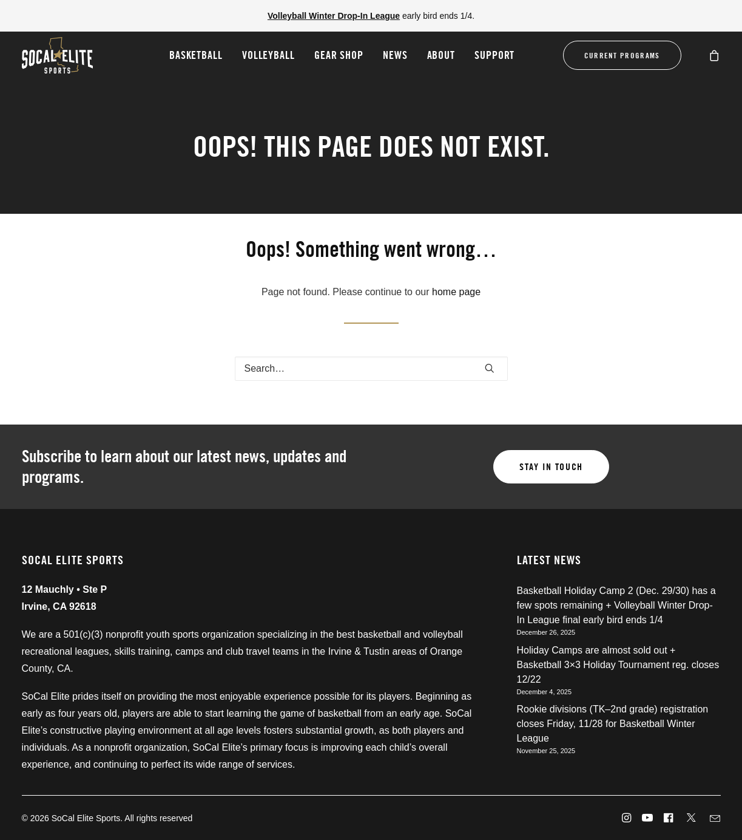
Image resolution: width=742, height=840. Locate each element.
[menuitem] (196, 55)
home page (456, 292)
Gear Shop (338, 55)
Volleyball (268, 55)
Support (494, 55)
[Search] (371, 369)
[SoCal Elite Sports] (57, 55)
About (441, 55)
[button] (489, 368)
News (395, 55)
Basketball (196, 55)
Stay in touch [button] (551, 467)
